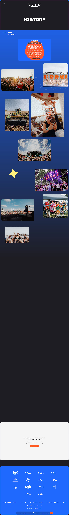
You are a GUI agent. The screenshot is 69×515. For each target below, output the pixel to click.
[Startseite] (35, 513)
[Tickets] (51, 513)
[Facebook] (27, 505)
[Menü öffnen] (20, 513)
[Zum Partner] (15, 473)
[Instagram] (34, 505)
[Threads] (31, 505)
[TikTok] (38, 505)
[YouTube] (41, 505)
